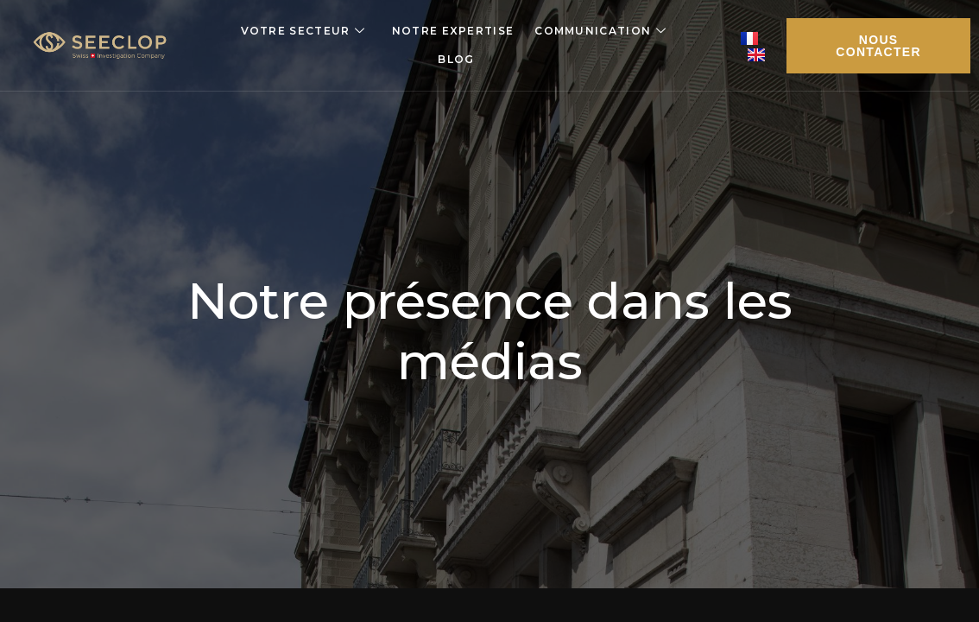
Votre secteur (303, 30)
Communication (600, 30)
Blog (456, 59)
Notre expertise (453, 30)
